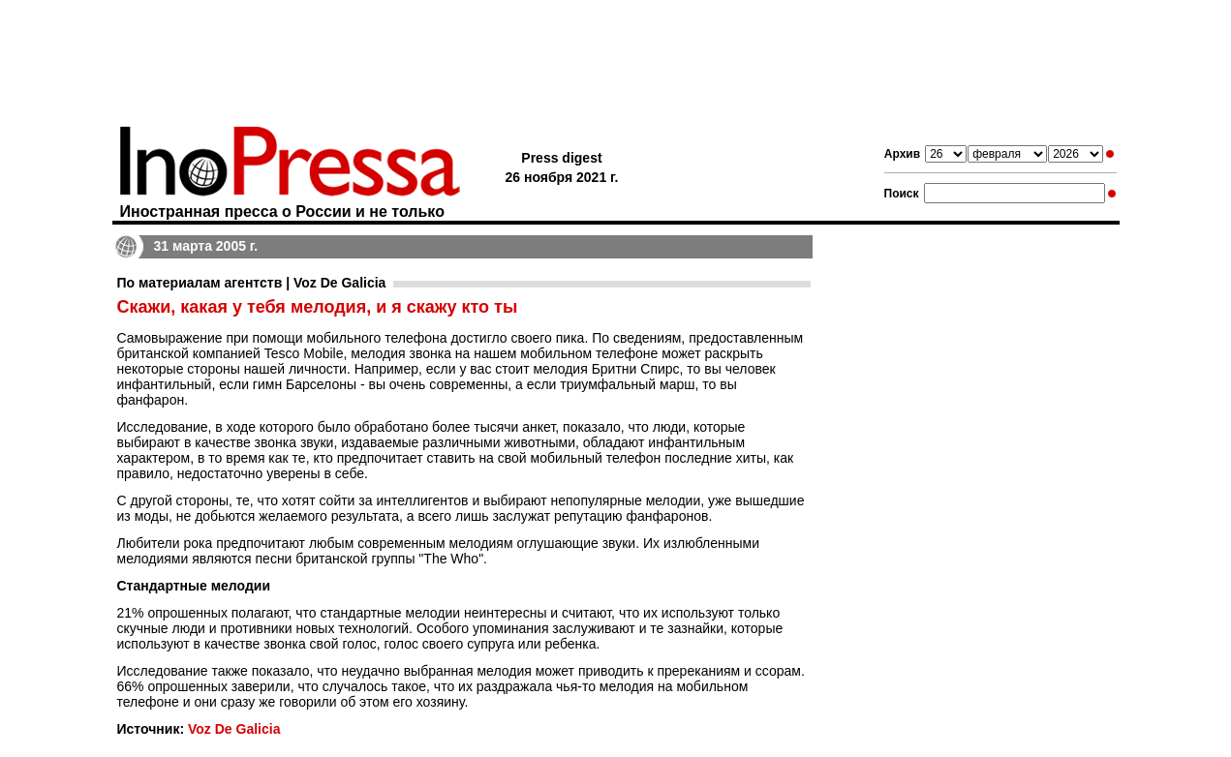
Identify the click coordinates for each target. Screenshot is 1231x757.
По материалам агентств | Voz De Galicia (251, 282)
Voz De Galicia (234, 729)
